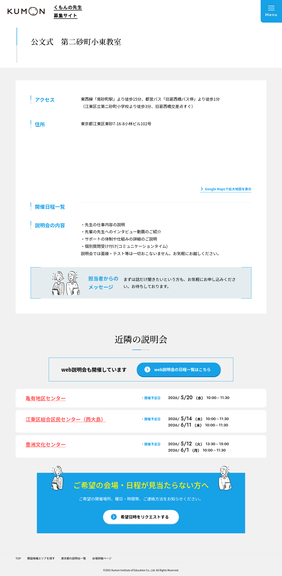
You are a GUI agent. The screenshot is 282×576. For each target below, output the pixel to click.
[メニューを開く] (271, 11)
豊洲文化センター (46, 444)
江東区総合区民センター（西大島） (66, 419)
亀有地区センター (46, 398)
